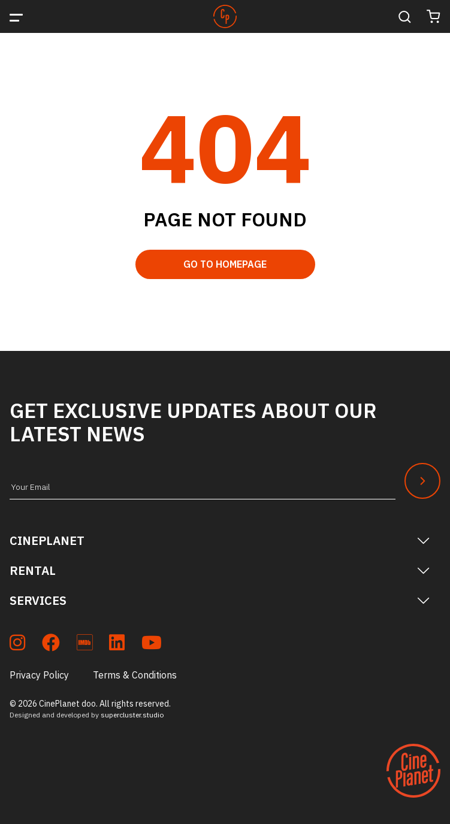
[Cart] (433, 16)
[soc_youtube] (151, 645)
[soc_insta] (17, 645)
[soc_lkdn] (117, 645)
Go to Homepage (225, 264)
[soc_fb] (51, 645)
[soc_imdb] (84, 645)
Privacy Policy (39, 675)
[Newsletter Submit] (422, 480)
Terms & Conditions (135, 675)
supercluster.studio (132, 714)
